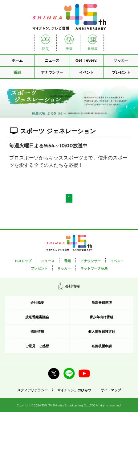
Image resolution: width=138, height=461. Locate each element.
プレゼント (121, 72)
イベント (86, 72)
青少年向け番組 (101, 317)
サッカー (121, 60)
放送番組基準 (101, 302)
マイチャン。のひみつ (74, 390)
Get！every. (86, 60)
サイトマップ (111, 390)
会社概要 (37, 302)
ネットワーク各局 (94, 268)
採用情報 (37, 331)
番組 (17, 72)
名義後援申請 (101, 346)
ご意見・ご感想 (37, 346)
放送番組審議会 (37, 317)
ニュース (52, 60)
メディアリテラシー (32, 390)
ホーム (17, 60)
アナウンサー (52, 72)
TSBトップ (22, 261)
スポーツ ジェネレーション (58, 131)
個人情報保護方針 (101, 331)
